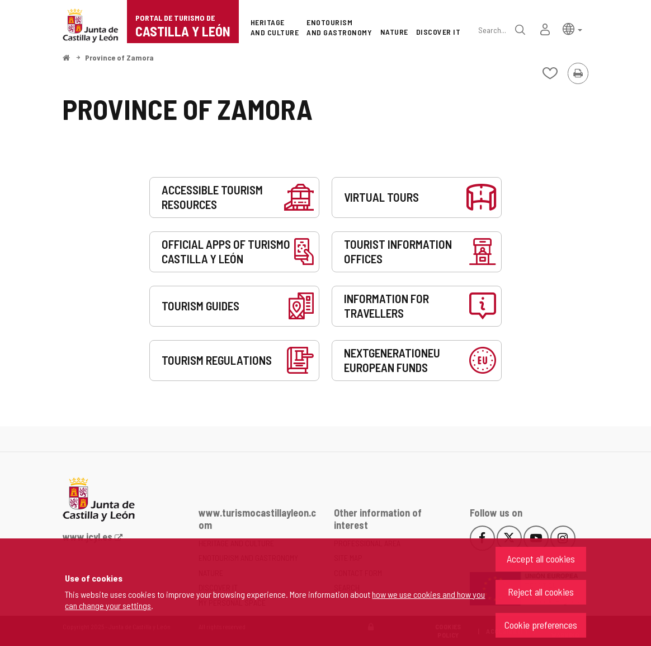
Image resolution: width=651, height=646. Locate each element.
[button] (572, 28)
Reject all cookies (541, 591)
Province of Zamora (119, 57)
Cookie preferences (540, 625)
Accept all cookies (541, 558)
